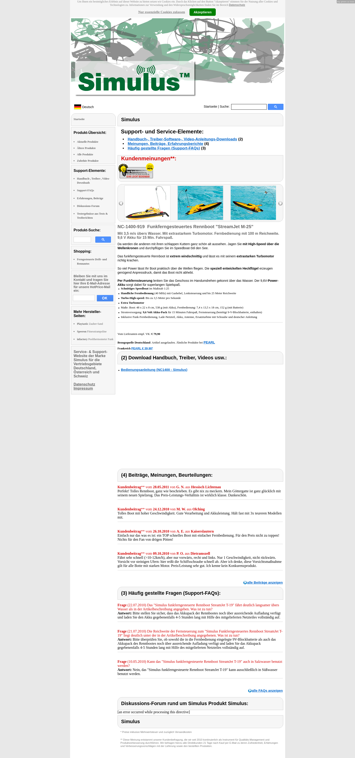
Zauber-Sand (90, 323)
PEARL (209, 342)
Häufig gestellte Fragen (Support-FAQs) (164, 148)
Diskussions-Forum (88, 206)
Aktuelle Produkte (87, 141)
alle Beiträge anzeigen (265, 582)
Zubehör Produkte (87, 160)
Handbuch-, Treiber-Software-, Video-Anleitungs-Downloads (182, 139)
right (280, 203)
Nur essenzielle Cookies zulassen (161, 12)
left (121, 203)
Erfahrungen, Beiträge (90, 198)
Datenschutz (237, 5)
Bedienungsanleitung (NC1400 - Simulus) (154, 370)
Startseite (210, 106)
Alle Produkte (85, 154)
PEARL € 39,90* (142, 348)
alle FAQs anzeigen (267, 690)
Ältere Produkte (86, 148)
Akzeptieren (202, 12)
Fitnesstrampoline (92, 331)
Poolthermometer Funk (95, 339)
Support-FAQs (85, 190)
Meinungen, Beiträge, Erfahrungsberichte (165, 144)
